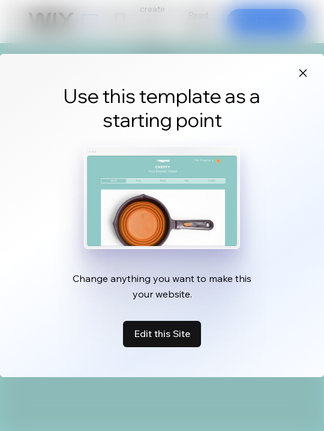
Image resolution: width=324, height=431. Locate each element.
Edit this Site (162, 333)
